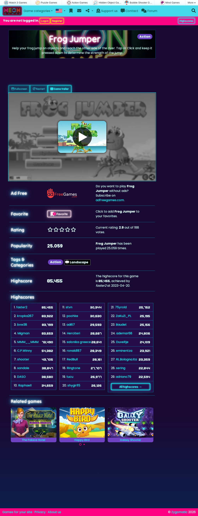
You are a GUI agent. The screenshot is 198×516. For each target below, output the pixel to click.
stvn (69, 307)
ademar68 (124, 333)
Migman (23, 333)
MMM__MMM (27, 342)
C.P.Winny (24, 350)
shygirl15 (73, 385)
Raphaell (25, 385)
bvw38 (22, 324)
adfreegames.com (110, 200)
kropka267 (25, 316)
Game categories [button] (37, 11)
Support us (107, 11)
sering (120, 368)
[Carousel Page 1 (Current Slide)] (80, 444)
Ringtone (73, 368)
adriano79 (123, 377)
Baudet (121, 324)
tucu (70, 377)
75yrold (121, 307)
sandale (23, 368)
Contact (129, 11)
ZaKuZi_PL (123, 316)
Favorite (59, 214)
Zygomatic (179, 512)
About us (54, 512)
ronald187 (74, 350)
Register (57, 21)
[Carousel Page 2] (84, 444)
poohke (72, 316)
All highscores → (130, 387)
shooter (23, 359)
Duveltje (122, 342)
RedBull (72, 359)
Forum (149, 11)
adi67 (71, 324)
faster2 (21, 307)
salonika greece (79, 342)
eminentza (124, 350)
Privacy (40, 512)
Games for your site (17, 512)
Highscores (186, 21)
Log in (45, 21)
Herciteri (73, 333)
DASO (21, 377)
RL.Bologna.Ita (126, 359)
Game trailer (59, 89)
